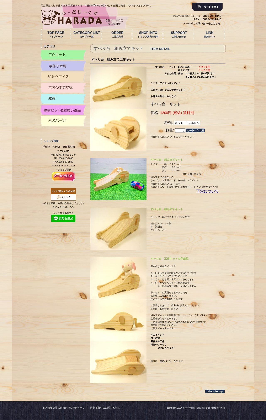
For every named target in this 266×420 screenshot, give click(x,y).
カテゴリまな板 (63, 88)
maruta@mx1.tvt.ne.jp (63, 165)
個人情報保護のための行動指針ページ (64, 407)
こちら (70, 207)
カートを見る (207, 7)
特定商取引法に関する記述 (105, 407)
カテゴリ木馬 (63, 66)
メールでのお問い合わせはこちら (201, 23)
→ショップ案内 (63, 169)
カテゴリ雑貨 (63, 99)
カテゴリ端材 (63, 110)
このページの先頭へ (215, 391)
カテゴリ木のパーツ (63, 121)
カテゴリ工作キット (63, 55)
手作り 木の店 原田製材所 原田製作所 (83, 17)
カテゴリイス (63, 77)
